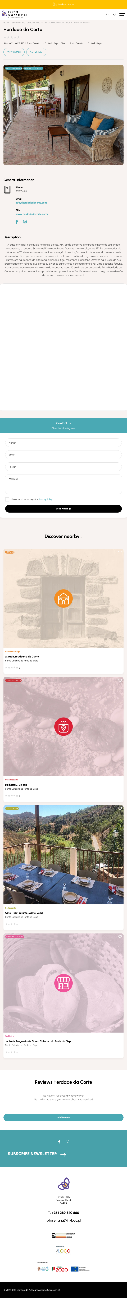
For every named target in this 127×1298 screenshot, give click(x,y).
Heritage (10, 552)
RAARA (63, 1203)
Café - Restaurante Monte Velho (24, 912)
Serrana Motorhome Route (27, 22)
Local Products (13, 680)
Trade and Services (14, 937)
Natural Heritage (12, 651)
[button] (122, 14)
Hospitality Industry (78, 22)
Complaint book (63, 1200)
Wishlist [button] (39, 52)
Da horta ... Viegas (16, 784)
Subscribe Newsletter (32, 1153)
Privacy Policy (63, 1197)
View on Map (14, 51)
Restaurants (10, 908)
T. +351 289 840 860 (63, 1213)
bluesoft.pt (54, 1290)
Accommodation (54, 22)
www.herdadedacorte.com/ (32, 214)
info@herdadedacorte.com (31, 202)
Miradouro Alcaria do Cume (22, 656)
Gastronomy (12, 808)
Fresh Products (11, 780)
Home (6, 22)
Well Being (9, 1036)
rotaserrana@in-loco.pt (63, 1220)
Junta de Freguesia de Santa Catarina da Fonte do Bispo (38, 1041)
